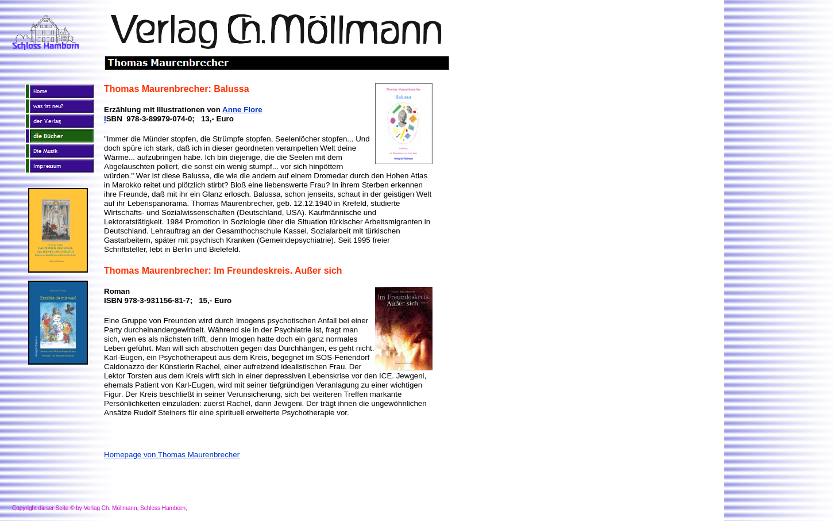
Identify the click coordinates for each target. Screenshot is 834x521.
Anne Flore (242, 109)
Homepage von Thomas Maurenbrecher (172, 454)
